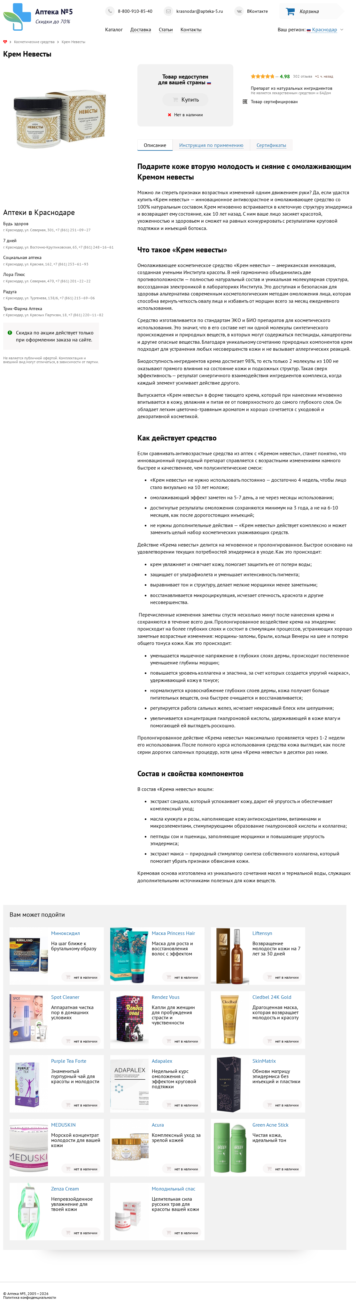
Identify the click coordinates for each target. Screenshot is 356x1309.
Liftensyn (262, 933)
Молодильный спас (173, 1188)
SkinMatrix (264, 1061)
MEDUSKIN (63, 1124)
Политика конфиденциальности (29, 1297)
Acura (158, 1124)
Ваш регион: (312, 29)
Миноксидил (65, 933)
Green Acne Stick (270, 1124)
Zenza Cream (65, 1188)
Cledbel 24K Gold (271, 997)
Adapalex (162, 1061)
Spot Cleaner (65, 997)
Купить (185, 99)
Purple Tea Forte (68, 1061)
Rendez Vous (166, 997)
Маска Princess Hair (173, 933)
